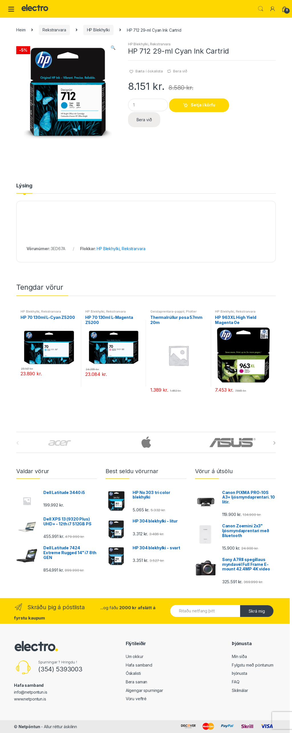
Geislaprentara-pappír (167, 311)
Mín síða (239, 656)
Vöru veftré (136, 698)
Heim (20, 29)
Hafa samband (139, 665)
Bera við (180, 71)
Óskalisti (133, 673)
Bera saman (136, 681)
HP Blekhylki (98, 29)
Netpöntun (29, 726)
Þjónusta (239, 673)
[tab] (24, 188)
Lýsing (24, 186)
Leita (260, 9)
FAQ (236, 681)
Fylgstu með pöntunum (252, 665)
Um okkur (134, 656)
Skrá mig (257, 611)
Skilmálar (240, 690)
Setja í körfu (203, 104)
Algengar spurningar (144, 690)
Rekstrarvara (54, 29)
